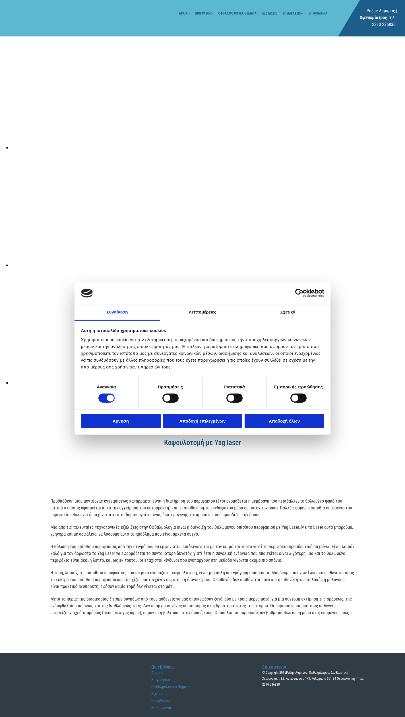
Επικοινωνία (318, 13)
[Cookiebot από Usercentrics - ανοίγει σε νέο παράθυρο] (299, 293)
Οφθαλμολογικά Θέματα (237, 13)
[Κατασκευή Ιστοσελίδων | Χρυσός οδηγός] (266, 706)
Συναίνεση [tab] (117, 312)
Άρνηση (121, 421)
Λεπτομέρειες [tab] (202, 312)
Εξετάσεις (269, 13)
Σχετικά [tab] (287, 312)
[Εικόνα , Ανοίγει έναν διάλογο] (182, 147)
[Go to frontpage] (25, 24)
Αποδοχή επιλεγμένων (202, 421)
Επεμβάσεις (292, 13)
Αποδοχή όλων (284, 421)
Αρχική (184, 13)
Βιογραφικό (204, 13)
